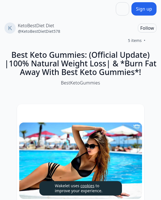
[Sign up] (144, 9)
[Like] (152, 40)
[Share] (122, 9)
